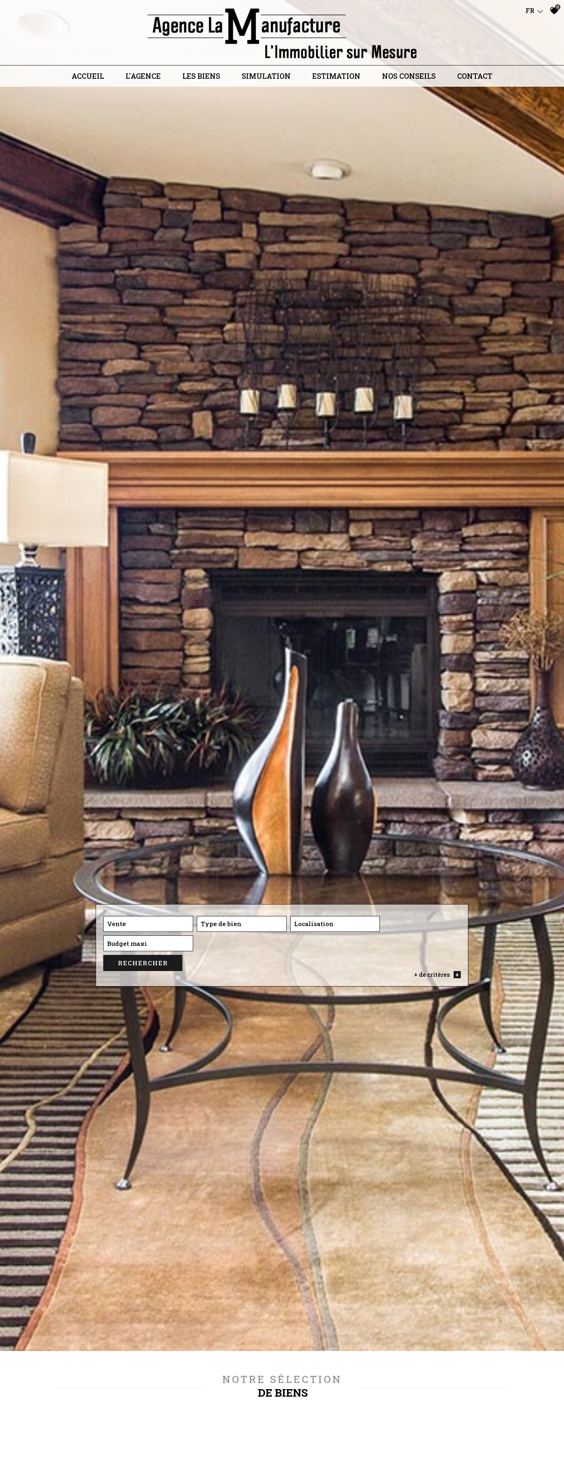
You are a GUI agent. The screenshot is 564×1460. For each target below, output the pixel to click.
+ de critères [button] (437, 1053)
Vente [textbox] (117, 1042)
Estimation (336, 78)
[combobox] (139, 1042)
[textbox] (214, 1042)
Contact (474, 78)
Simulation (266, 78)
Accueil (88, 78)
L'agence (143, 78)
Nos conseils (409, 78)
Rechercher (432, 1042)
